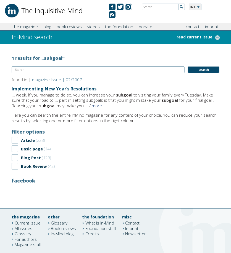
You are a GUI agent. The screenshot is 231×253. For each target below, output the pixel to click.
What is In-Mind (99, 223)
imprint (211, 26)
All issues (23, 228)
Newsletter (135, 233)
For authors (26, 239)
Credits (92, 233)
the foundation (119, 26)
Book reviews (63, 228)
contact (193, 26)
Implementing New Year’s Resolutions (54, 89)
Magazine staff (28, 244)
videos (93, 26)
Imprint (131, 228)
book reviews (69, 26)
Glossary (23, 233)
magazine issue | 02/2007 (57, 79)
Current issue (28, 223)
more (97, 105)
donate (145, 26)
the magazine (25, 26)
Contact (132, 223)
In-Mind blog (62, 233)
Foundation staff (100, 228)
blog (47, 26)
